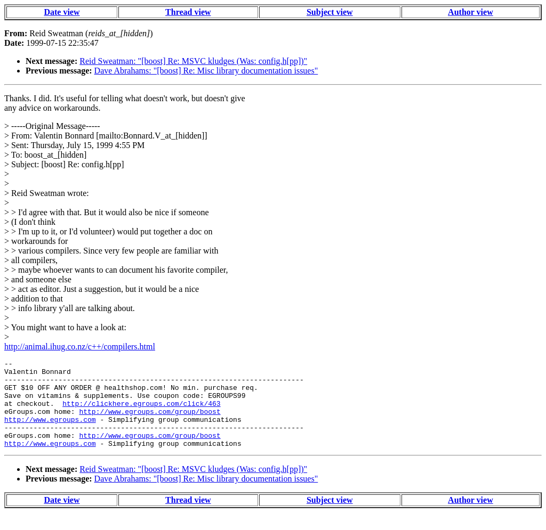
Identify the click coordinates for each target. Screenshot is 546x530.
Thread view (188, 12)
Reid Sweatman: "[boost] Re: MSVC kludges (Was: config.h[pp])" (193, 61)
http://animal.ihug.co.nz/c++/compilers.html (79, 346)
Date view (61, 12)
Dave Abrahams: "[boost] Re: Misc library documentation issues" (206, 70)
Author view (470, 12)
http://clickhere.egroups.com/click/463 (141, 413)
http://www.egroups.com (50, 432)
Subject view (330, 12)
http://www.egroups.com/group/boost (149, 422)
